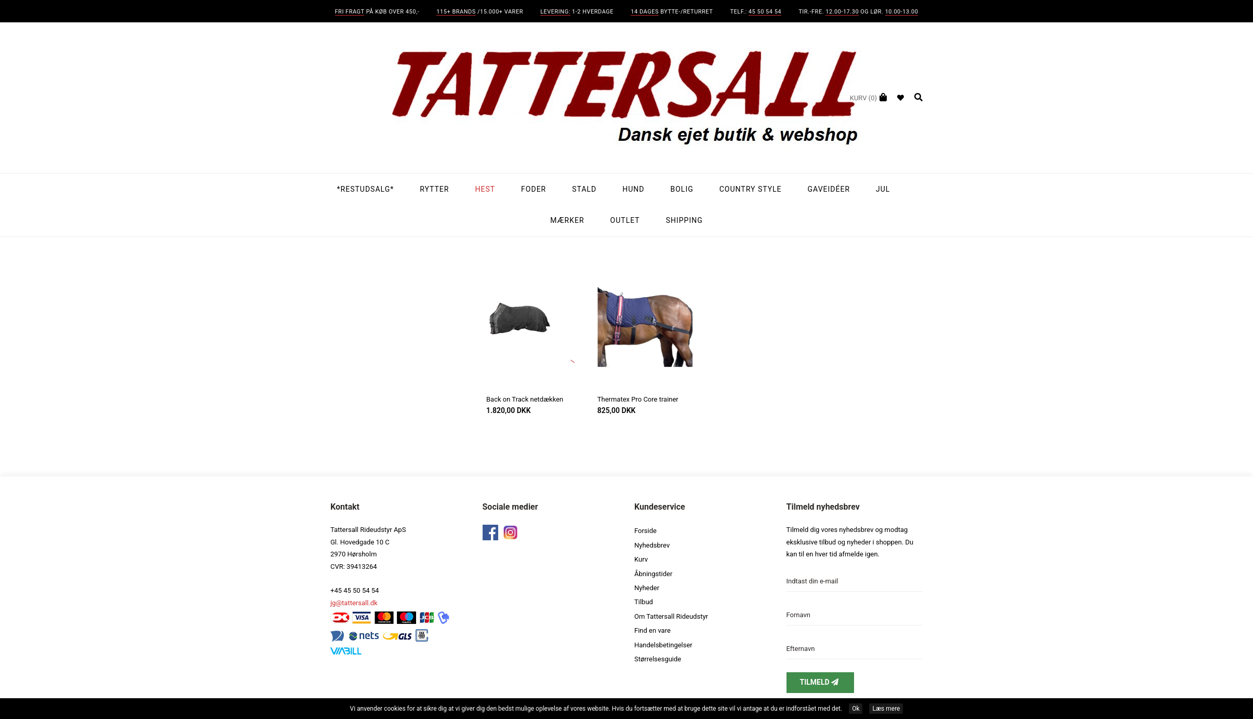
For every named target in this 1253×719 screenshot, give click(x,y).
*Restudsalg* (365, 189)
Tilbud (643, 602)
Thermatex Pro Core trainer (637, 399)
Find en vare (652, 630)
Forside (645, 531)
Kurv (641, 559)
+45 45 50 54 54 (354, 590)
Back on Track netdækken (524, 399)
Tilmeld (820, 682)
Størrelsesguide (657, 659)
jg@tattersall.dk (354, 603)
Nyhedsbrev (652, 545)
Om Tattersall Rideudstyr (671, 616)
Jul (883, 189)
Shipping (684, 220)
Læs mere (886, 708)
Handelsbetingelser (663, 645)
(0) (863, 98)
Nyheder (646, 588)
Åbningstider (653, 574)
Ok (855, 708)
